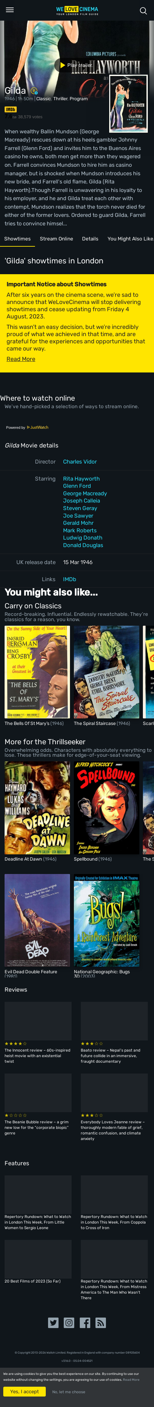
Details (98, 240)
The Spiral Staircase (95, 723)
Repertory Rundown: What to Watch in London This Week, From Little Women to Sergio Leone (38, 1222)
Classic (43, 99)
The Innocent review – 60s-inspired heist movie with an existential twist (37, 1056)
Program (79, 99)
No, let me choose (68, 1392)
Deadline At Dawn (24, 859)
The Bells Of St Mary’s (27, 723)
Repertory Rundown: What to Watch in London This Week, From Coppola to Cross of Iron (114, 1222)
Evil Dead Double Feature (31, 972)
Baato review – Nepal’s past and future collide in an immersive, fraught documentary (110, 1056)
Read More (131, 1380)
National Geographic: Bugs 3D (102, 974)
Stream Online (61, 240)
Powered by (27, 427)
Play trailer (73, 65)
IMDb (69, 579)
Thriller (60, 99)
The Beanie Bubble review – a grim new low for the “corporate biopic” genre (37, 1127)
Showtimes (19, 240)
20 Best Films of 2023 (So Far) (32, 1281)
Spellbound (86, 859)
